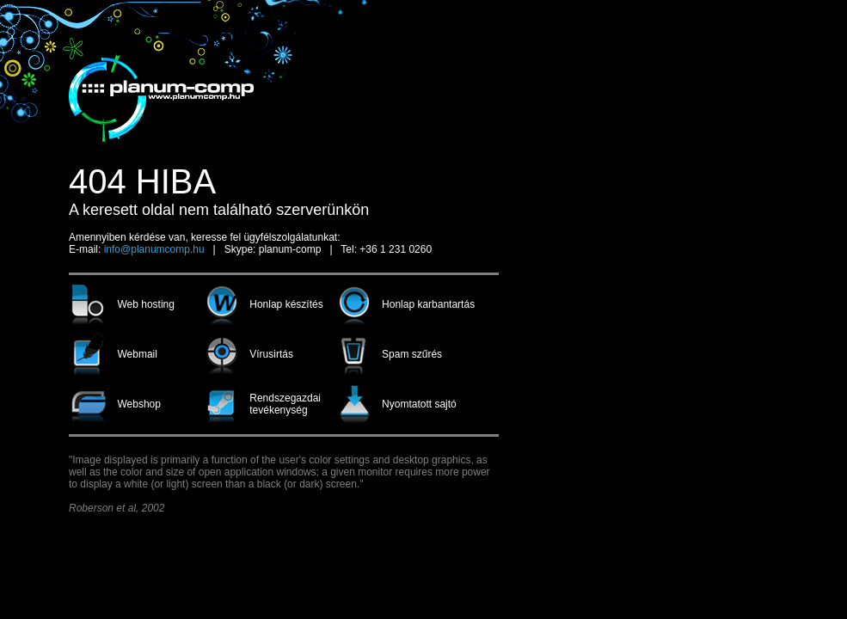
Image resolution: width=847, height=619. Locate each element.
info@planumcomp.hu (154, 249)
